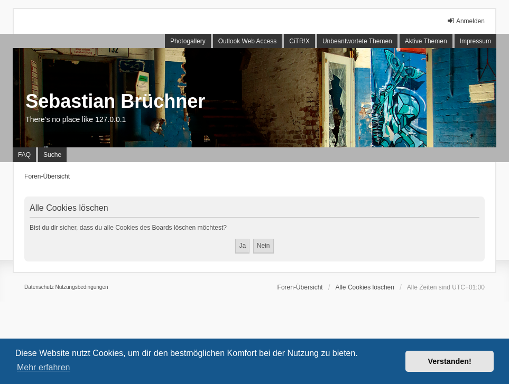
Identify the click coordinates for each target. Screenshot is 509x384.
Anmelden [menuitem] (466, 21)
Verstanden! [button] (449, 361)
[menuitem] (39, 287)
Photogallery (188, 41)
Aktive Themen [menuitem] (426, 41)
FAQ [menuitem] (24, 154)
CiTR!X (299, 41)
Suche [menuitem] (52, 154)
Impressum (475, 41)
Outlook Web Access (247, 41)
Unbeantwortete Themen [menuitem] (357, 41)
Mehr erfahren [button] (43, 367)
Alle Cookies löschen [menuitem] (365, 287)
